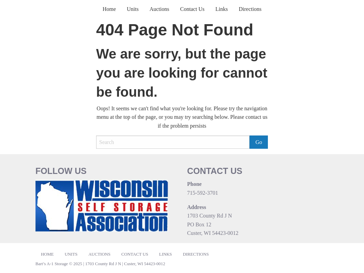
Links (221, 9)
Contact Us (192, 9)
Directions (250, 9)
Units (133, 9)
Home (109, 9)
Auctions (159, 9)
